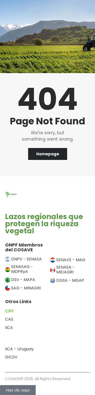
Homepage (47, 154)
